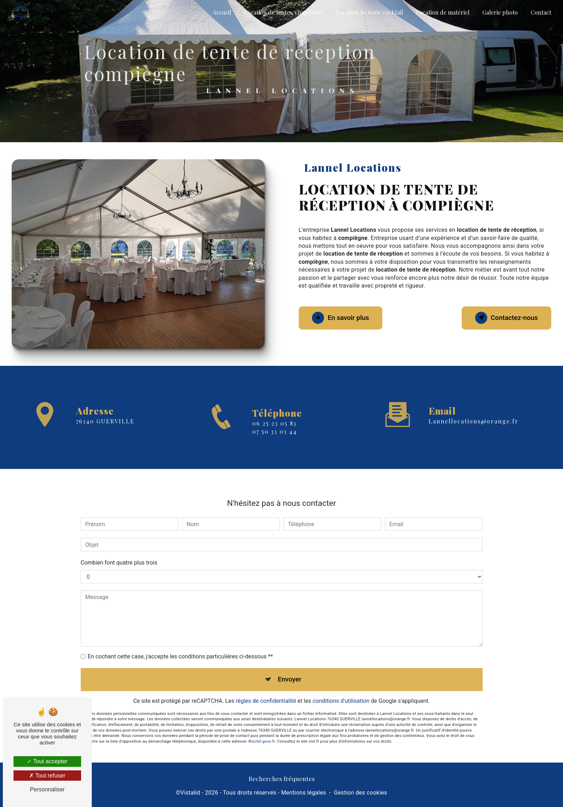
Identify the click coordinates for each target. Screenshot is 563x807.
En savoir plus (342, 318)
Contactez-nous (505, 318)
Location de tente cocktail (369, 12)
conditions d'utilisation (341, 687)
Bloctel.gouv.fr (262, 728)
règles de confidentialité (266, 687)
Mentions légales (303, 793)
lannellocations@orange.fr (474, 407)
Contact (540, 12)
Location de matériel (442, 12)
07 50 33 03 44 (274, 445)
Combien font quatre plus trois (119, 548)
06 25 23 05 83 (274, 437)
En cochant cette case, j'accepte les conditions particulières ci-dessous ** (180, 642)
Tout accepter (47, 761)
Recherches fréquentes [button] (282, 779)
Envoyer (289, 666)
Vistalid (190, 793)
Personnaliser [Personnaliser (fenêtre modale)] (47, 789)
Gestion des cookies (360, 793)
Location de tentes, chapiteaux (283, 12)
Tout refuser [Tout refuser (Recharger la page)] (47, 776)
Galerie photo (499, 12)
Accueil (221, 12)
